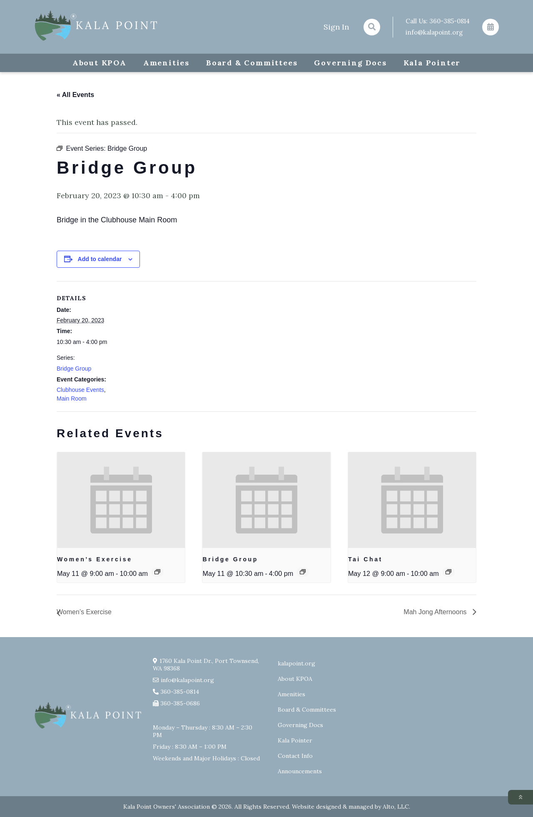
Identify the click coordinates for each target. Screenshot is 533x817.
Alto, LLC (396, 806)
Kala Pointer (432, 62)
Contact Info (295, 756)
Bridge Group (74, 368)
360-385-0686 (180, 703)
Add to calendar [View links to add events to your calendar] (100, 259)
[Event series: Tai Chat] (448, 571)
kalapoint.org (296, 663)
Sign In (336, 27)
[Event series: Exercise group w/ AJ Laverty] (157, 571)
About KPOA (99, 62)
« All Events (75, 94)
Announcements (300, 771)
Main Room (72, 398)
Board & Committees (251, 62)
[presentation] (121, 500)
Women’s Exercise (94, 559)
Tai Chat (365, 559)
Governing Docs (350, 62)
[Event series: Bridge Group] (303, 571)
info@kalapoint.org (434, 32)
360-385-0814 (449, 21)
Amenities (166, 62)
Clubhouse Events (80, 389)
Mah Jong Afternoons (435, 611)
